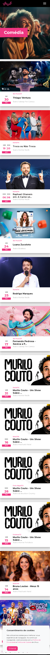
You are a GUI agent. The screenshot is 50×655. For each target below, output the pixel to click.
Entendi (12, 648)
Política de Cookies (24, 642)
